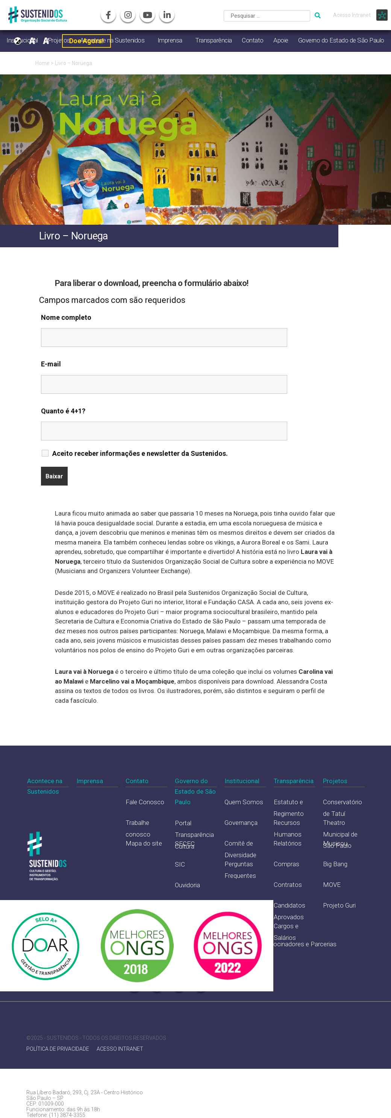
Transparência (213, 40)
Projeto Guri (339, 905)
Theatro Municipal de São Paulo (340, 834)
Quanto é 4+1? (63, 411)
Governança (241, 822)
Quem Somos (243, 802)
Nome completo (66, 317)
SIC (180, 864)
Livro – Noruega (73, 63)
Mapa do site (144, 843)
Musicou (335, 843)
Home (42, 63)
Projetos (335, 781)
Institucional (241, 781)
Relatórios (288, 843)
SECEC (185, 843)
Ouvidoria (187, 885)
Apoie (280, 40)
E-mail (51, 364)
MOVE (332, 884)
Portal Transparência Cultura (194, 834)
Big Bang (335, 864)
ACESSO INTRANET (120, 1049)
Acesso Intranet (352, 15)
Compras (286, 864)
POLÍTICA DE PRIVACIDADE (57, 1049)
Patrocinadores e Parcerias (299, 944)
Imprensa (170, 40)
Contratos (288, 884)
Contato (253, 40)
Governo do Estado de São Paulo (341, 40)
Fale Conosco (145, 802)
